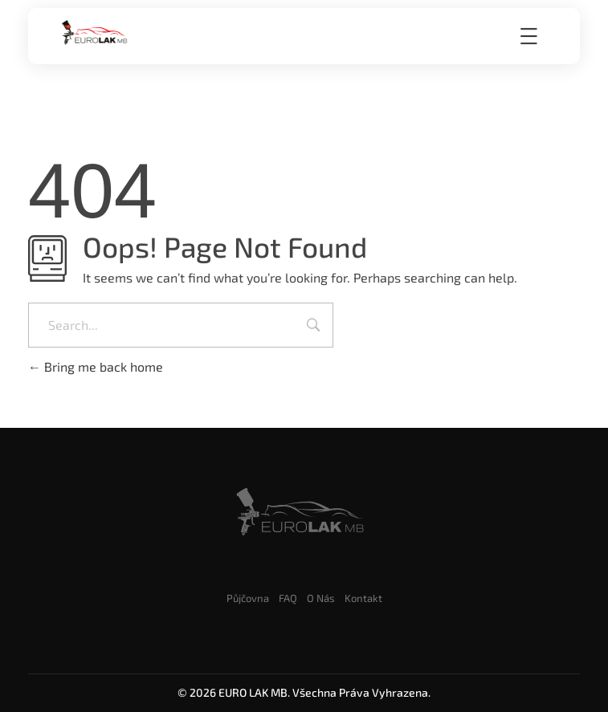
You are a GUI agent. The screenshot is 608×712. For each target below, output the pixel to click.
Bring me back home (95, 366)
